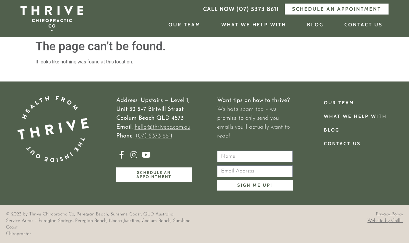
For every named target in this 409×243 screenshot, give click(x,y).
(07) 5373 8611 (154, 136)
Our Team (184, 25)
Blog (315, 25)
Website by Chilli (385, 220)
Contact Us (363, 25)
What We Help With (253, 25)
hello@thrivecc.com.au (162, 127)
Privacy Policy (389, 214)
